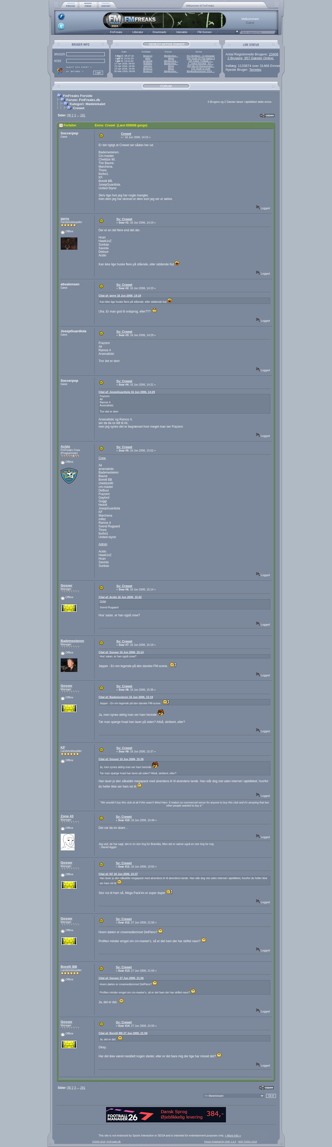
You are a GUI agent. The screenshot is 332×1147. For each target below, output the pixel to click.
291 (82, 115)
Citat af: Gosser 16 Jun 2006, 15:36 (121, 759)
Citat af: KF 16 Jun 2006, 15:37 (118, 874)
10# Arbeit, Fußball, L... (200, 61)
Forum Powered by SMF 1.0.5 (220, 1141)
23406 (273, 54)
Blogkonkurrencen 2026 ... (201, 71)
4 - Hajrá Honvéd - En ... (201, 63)
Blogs (171, 58)
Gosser (66, 585)
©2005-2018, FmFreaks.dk (106, 1141)
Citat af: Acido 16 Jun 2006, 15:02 (120, 597)
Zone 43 (67, 816)
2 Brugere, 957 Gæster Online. (250, 58)
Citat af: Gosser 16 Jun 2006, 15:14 (121, 652)
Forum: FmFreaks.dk (83, 100)
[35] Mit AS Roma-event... (200, 66)
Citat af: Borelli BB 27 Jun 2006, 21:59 (123, 1033)
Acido (65, 446)
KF (63, 747)
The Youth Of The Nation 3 (200, 58)
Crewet (78, 108)
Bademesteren (72, 641)
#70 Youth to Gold (200, 68)
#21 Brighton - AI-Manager (201, 56)
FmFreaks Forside (77, 96)
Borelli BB (69, 967)
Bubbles (147, 63)
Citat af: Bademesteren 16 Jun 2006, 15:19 (126, 697)
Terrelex (255, 70)
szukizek (147, 61)
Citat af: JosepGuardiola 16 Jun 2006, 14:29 (127, 392)
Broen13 (147, 56)
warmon (147, 66)
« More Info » (233, 1135)
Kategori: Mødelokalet (87, 104)
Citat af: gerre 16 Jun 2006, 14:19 (120, 295)
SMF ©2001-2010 (247, 1141)
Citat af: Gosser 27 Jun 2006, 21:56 (121, 978)
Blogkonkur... (171, 56)
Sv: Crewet (124, 219)
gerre (65, 218)
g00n (147, 58)
